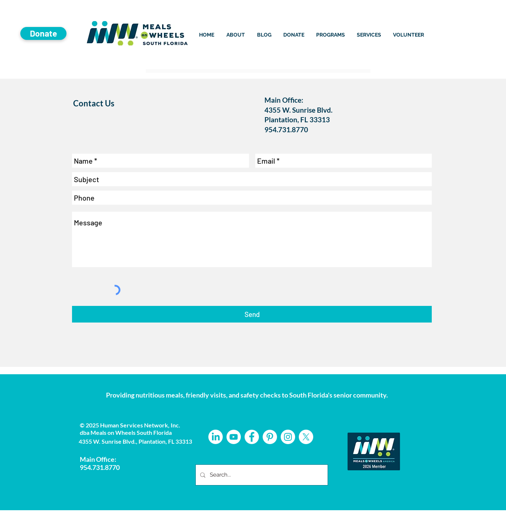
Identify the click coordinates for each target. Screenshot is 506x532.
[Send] (252, 314)
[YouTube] (233, 437)
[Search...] (261, 475)
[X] (306, 437)
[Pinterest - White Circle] (270, 437)
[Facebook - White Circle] (252, 437)
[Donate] (43, 33)
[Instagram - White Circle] (288, 437)
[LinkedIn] (215, 437)
